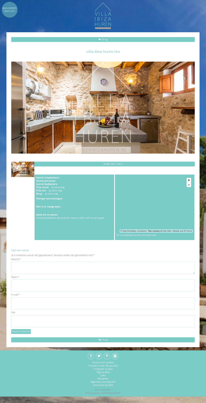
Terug (104, 39)
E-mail (15, 294)
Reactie (16, 259)
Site (13, 312)
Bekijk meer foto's (113, 164)
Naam (15, 277)
